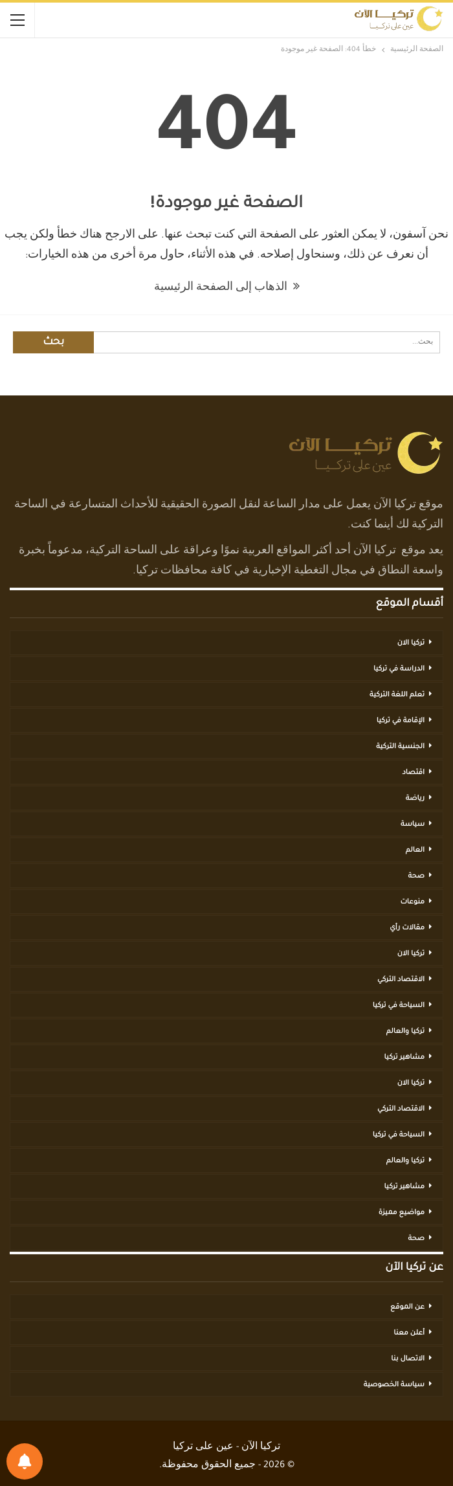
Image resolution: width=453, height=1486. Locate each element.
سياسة (413, 824)
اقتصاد (413, 773)
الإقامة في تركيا (401, 721)
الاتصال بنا (408, 1359)
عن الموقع (407, 1307)
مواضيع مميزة (402, 1213)
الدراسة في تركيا (399, 669)
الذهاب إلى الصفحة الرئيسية (227, 288)
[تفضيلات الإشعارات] (24, 1461)
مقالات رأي (407, 928)
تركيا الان (411, 643)
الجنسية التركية (400, 747)
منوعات (412, 902)
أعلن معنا (409, 1333)
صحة (416, 876)
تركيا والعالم (405, 1032)
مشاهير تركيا (404, 1057)
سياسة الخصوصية (394, 1385)
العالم (415, 850)
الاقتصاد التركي (401, 980)
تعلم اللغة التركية (397, 695)
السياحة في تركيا (399, 1006)
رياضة (415, 799)
